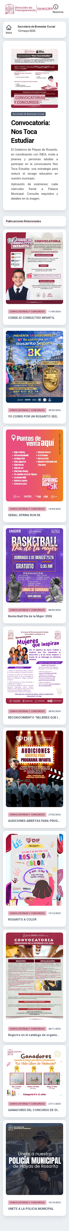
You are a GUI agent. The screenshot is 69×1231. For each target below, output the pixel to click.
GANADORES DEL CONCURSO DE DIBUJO (34, 1110)
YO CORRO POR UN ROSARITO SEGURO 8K (34, 416)
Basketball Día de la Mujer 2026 (30, 616)
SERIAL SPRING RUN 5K (24, 515)
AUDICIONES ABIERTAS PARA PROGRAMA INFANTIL (34, 821)
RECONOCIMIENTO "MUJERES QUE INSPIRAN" (34, 717)
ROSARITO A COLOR (22, 919)
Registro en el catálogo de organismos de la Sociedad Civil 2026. (34, 1035)
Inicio (9, 29)
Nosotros (58, 8)
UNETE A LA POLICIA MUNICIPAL (31, 1208)
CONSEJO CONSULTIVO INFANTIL (31, 318)
